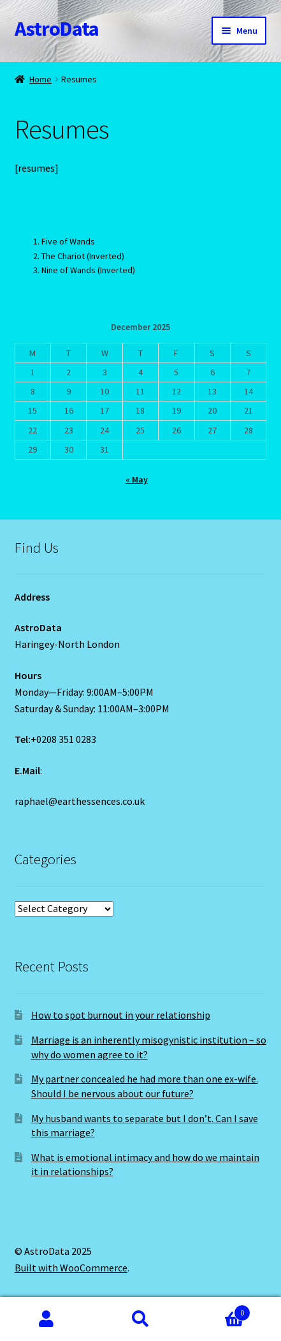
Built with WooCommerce (71, 1267)
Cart (218, 1310)
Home (40, 79)
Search (140, 1319)
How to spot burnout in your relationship (120, 1014)
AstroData (57, 28)
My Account (47, 1319)
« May (137, 479)
